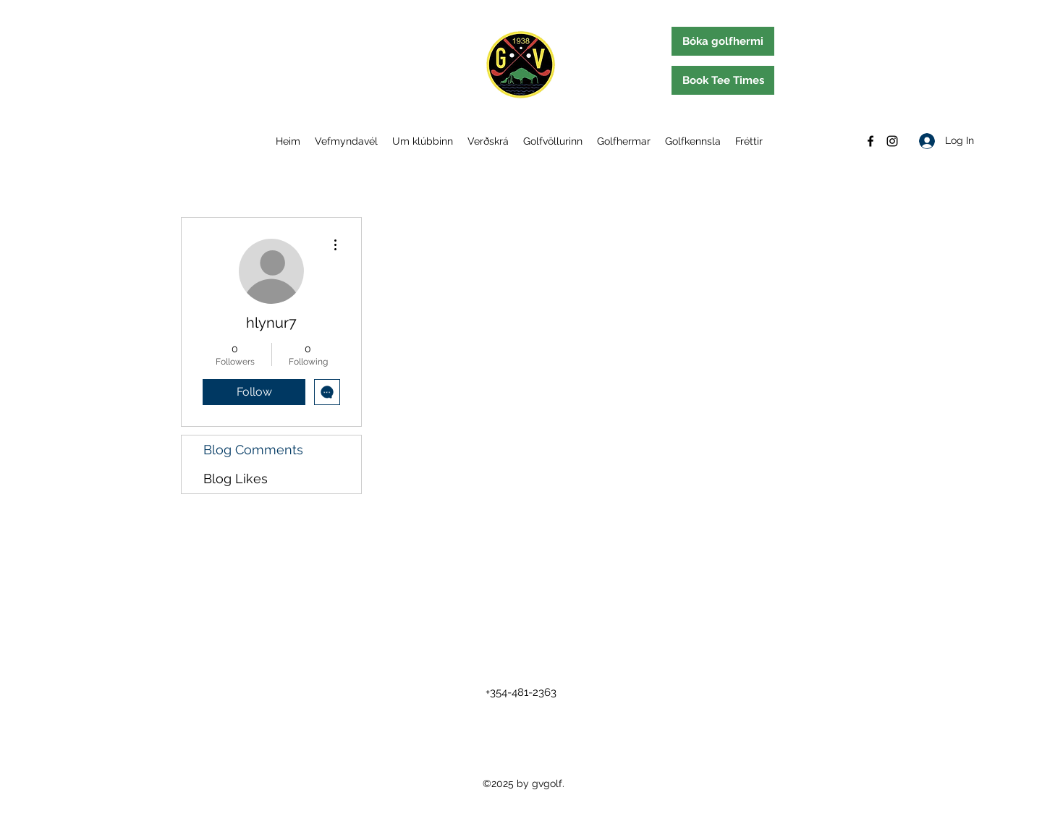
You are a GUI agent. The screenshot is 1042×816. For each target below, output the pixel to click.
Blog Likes (235, 478)
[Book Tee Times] (723, 80)
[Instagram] (892, 141)
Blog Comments (253, 449)
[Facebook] (870, 141)
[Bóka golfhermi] (723, 41)
